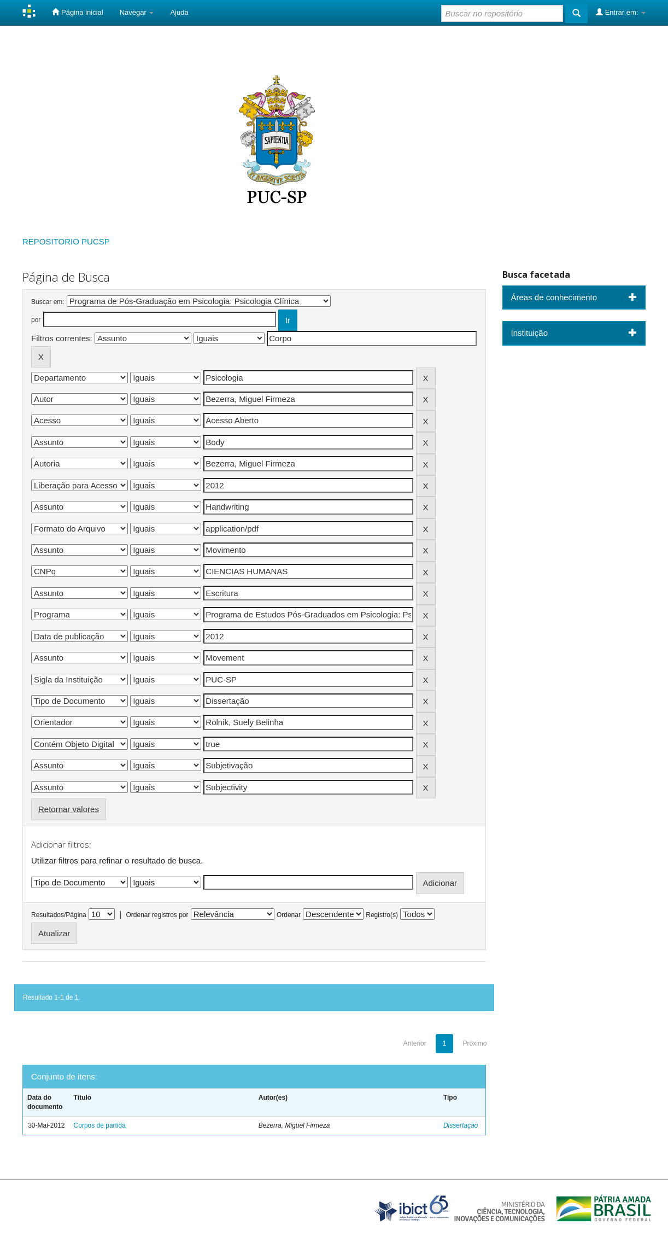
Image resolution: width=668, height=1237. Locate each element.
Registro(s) (382, 915)
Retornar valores (68, 809)
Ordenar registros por (157, 915)
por (35, 320)
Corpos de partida (100, 1125)
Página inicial (77, 12)
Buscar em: (48, 302)
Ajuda (179, 12)
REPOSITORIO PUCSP (66, 241)
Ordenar (289, 915)
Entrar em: (621, 12)
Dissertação (460, 1125)
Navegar (137, 12)
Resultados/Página (58, 915)
